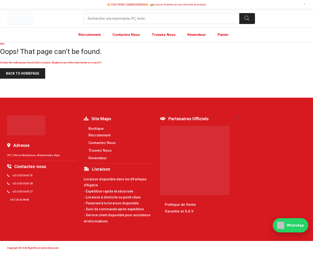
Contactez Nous (102, 143)
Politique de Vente (180, 204)
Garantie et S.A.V (179, 211)
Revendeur (97, 158)
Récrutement (99, 135)
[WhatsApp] (290, 225)
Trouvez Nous (100, 150)
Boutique (96, 128)
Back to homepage (22, 73)
